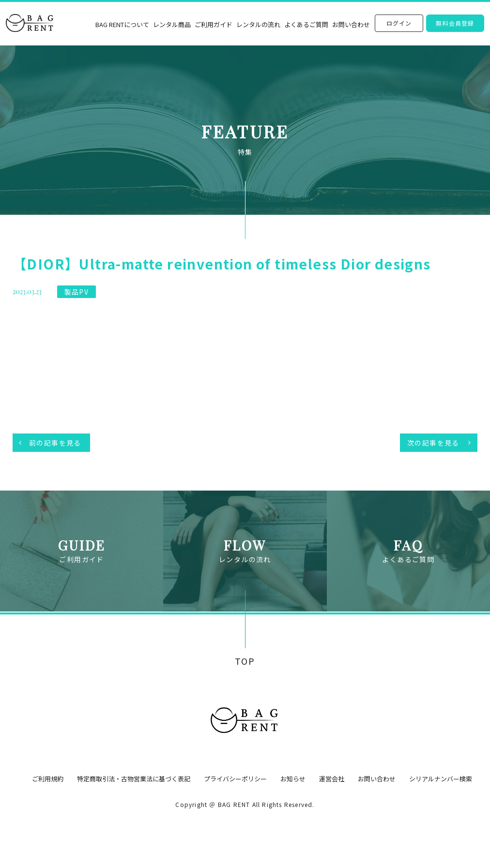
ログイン (399, 23)
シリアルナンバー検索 (440, 778)
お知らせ (293, 778)
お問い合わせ (351, 24)
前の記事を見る (55, 443)
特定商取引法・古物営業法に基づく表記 (133, 778)
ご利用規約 (47, 778)
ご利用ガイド (213, 24)
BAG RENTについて (122, 24)
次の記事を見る (433, 443)
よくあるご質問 (306, 24)
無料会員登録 (455, 23)
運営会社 (331, 778)
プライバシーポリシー (235, 778)
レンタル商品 (172, 24)
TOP (245, 661)
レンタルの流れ (258, 24)
